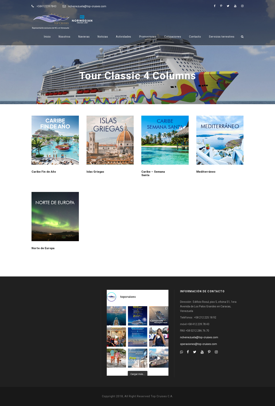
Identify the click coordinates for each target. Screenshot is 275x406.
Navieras (84, 36)
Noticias (103, 36)
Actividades (123, 36)
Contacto (195, 36)
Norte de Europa (43, 248)
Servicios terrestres (221, 36)
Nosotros (64, 36)
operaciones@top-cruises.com (198, 344)
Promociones (147, 36)
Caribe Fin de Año (44, 171)
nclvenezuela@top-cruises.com (87, 6)
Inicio (47, 36)
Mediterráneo (205, 171)
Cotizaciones (172, 36)
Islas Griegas (95, 171)
